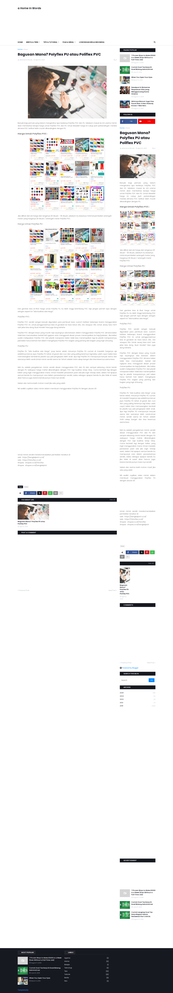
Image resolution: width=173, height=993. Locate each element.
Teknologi (86, 968)
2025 (137, 693)
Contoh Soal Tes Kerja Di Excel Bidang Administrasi (142, 68)
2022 (137, 699)
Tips (86, 971)
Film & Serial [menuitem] (68, 42)
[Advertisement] (112, 19)
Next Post (112, 590)
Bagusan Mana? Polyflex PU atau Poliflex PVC (31, 522)
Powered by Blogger (129, 668)
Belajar (86, 964)
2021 (137, 702)
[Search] (134, 680)
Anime (86, 961)
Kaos (26, 49)
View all (112, 500)
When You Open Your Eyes (141, 77)
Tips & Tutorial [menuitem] (50, 42)
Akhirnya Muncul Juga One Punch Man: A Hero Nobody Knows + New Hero (142, 103)
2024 (137, 696)
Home (20, 49)
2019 (137, 706)
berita (86, 977)
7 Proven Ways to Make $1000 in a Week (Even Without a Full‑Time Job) (143, 57)
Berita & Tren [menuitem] (32, 42)
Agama (86, 958)
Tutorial (86, 974)
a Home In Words (29, 8)
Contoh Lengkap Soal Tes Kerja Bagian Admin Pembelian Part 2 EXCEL (141, 914)
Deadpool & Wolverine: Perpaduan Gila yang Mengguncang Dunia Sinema (140, 90)
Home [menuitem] (20, 42)
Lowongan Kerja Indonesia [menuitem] (91, 42)
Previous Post (24, 590)
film (86, 981)
